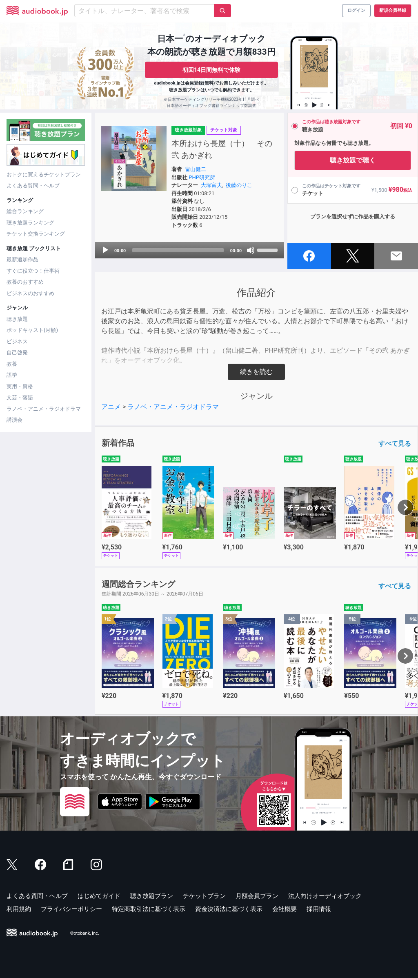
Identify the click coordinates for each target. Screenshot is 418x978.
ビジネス (17, 341)
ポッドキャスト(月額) (32, 330)
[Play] (105, 250)
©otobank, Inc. (84, 933)
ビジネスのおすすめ (30, 293)
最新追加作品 (22, 259)
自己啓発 (17, 352)
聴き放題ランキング (30, 223)
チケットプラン (204, 896)
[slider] (178, 250)
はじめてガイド (99, 896)
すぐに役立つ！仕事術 (33, 271)
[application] (189, 250)
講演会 (14, 420)
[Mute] (251, 250)
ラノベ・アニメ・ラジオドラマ (44, 409)
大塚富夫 (211, 185)
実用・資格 (20, 386)
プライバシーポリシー (71, 909)
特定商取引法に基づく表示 (148, 909)
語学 (12, 375)
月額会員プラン (257, 896)
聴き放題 (17, 319)
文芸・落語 (20, 397)
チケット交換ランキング (36, 234)
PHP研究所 (202, 177)
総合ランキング (25, 211)
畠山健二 (195, 169)
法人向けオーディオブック (325, 896)
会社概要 (284, 909)
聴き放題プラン (151, 896)
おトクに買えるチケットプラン (44, 174)
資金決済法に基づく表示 (228, 909)
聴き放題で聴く (353, 160)
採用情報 (319, 909)
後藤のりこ (239, 185)
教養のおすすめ (25, 282)
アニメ (111, 407)
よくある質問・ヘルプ (33, 185)
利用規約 (19, 909)
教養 (12, 364)
